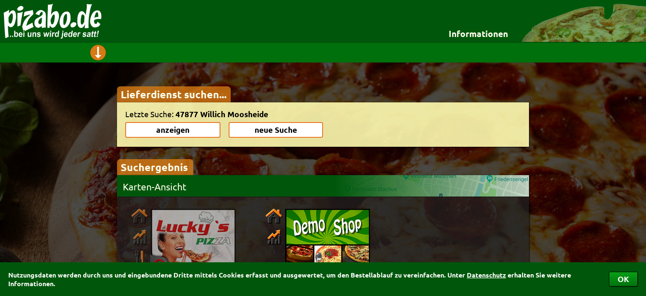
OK (623, 279)
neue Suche (276, 130)
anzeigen (173, 130)
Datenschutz (486, 275)
